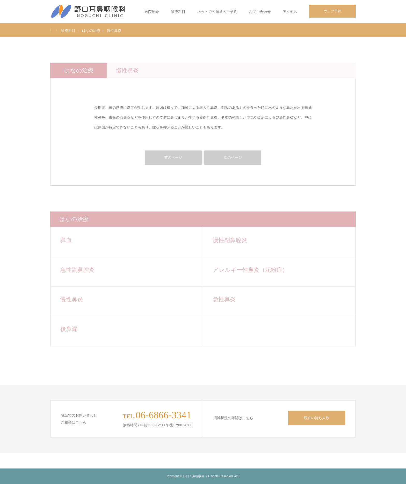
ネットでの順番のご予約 (217, 12)
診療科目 (178, 12)
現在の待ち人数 (316, 418)
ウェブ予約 (332, 11)
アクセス (290, 12)
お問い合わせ (260, 12)
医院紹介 (151, 12)
